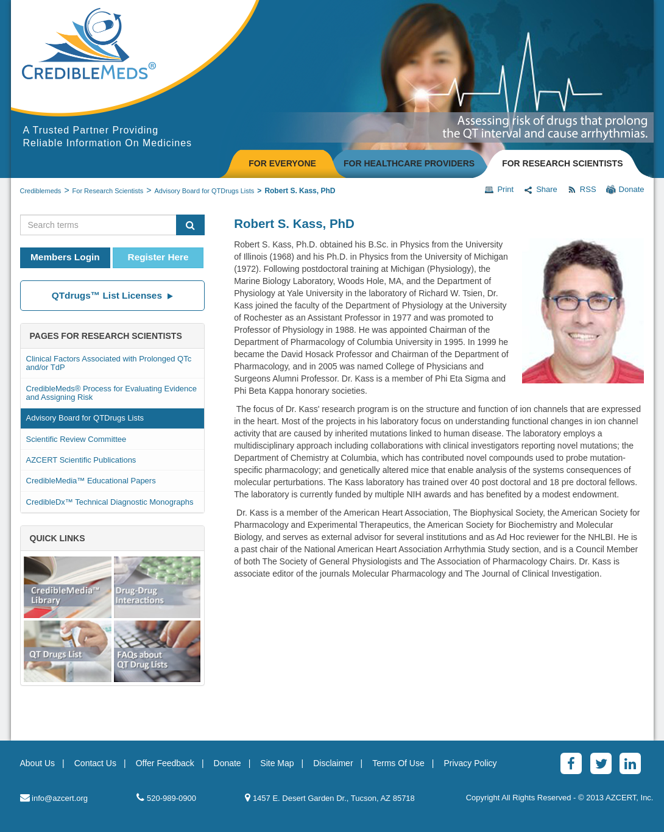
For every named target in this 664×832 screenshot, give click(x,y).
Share (540, 189)
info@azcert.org (54, 797)
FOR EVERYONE (282, 163)
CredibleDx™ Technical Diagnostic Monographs (110, 502)
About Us (37, 763)
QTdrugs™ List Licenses (112, 295)
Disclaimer (333, 763)
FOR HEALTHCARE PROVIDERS (409, 163)
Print (499, 189)
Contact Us (95, 763)
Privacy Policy (469, 763)
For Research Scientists (108, 190)
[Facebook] (571, 763)
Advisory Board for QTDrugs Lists (205, 190)
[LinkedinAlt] (630, 763)
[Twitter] (601, 763)
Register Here (158, 257)
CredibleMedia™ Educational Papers (91, 480)
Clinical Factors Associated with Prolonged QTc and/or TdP (109, 363)
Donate (625, 189)
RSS (581, 189)
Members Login (65, 257)
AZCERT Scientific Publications (81, 459)
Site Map (277, 763)
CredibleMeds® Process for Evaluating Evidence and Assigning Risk (111, 393)
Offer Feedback (165, 763)
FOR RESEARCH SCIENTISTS (562, 163)
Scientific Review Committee (76, 439)
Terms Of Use (398, 763)
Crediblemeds (41, 190)
